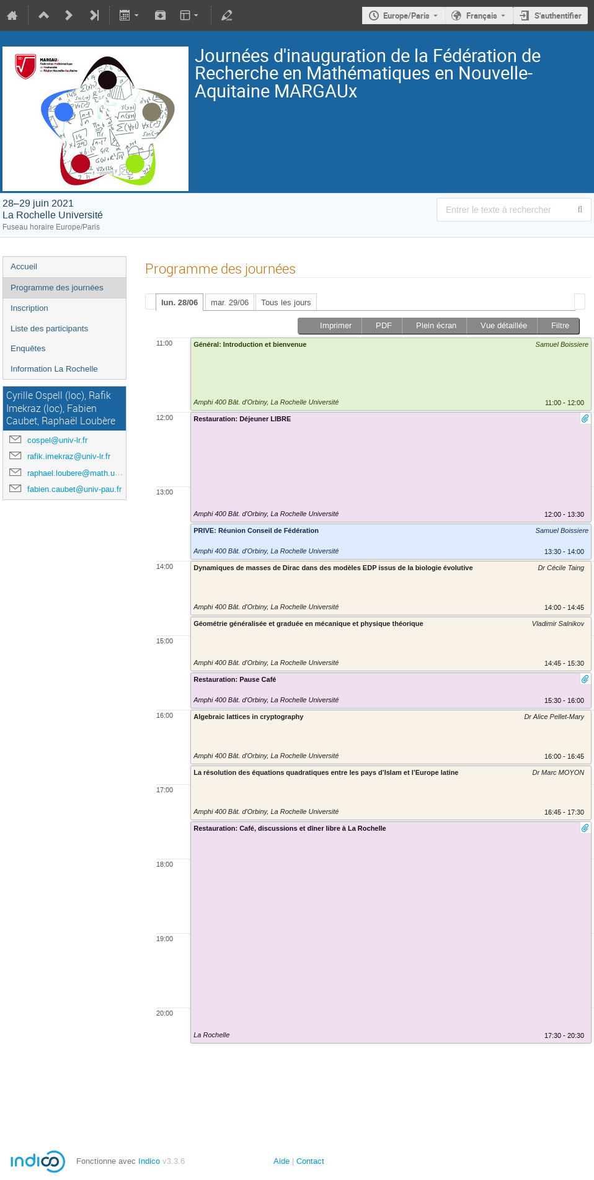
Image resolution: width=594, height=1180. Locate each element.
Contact (310, 1161)
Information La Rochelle (54, 368)
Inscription (29, 308)
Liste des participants (49, 328)
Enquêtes (28, 348)
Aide (281, 1161)
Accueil (24, 266)
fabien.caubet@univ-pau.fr (74, 489)
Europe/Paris (406, 15)
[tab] (179, 302)
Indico (149, 1161)
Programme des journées (57, 287)
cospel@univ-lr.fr (57, 440)
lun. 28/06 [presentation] (179, 302)
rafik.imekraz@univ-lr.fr (68, 456)
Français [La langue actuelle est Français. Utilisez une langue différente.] (481, 15)
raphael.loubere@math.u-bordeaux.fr (92, 473)
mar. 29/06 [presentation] (230, 302)
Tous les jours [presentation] (286, 302)
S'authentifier (558, 15)
